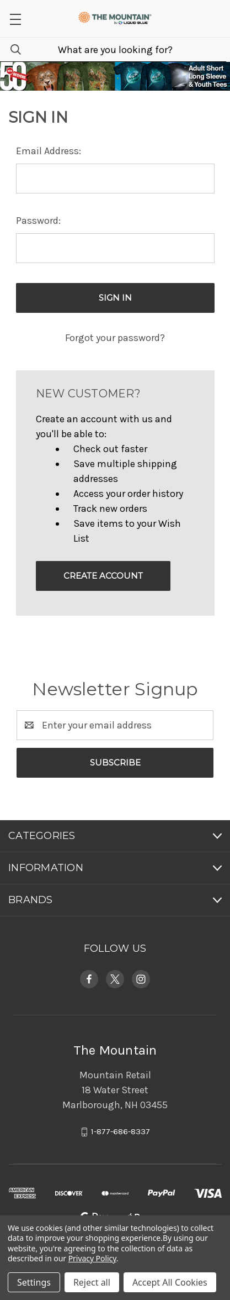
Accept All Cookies (169, 1282)
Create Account (103, 575)
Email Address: (48, 151)
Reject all (91, 1282)
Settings (34, 1282)
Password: (38, 220)
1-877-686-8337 (120, 1132)
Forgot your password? (115, 338)
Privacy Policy (92, 1258)
